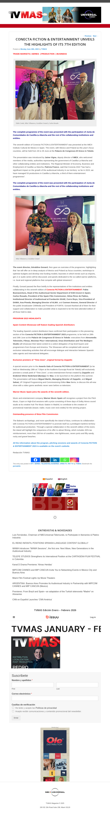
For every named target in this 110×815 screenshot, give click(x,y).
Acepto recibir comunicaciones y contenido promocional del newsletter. (48, 711)
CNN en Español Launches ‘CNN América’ (32, 599)
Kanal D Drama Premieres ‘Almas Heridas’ (32, 564)
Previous (87, 36)
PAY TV (70, 464)
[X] (45, 460)
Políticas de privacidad (46, 708)
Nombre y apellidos (22, 680)
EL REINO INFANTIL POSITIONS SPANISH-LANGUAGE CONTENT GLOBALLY (50, 543)
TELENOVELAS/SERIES (50, 464)
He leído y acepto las (36, 708)
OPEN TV (63, 464)
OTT (32, 464)
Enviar (16, 718)
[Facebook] (35, 460)
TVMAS (44, 49)
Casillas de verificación (23, 705)
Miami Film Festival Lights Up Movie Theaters (33, 578)
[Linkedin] (55, 460)
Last (58, 689)
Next (95, 36)
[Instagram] (74, 460)
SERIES (37, 464)
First (13, 689)
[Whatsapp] (64, 460)
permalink (16, 466)
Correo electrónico (22, 694)
